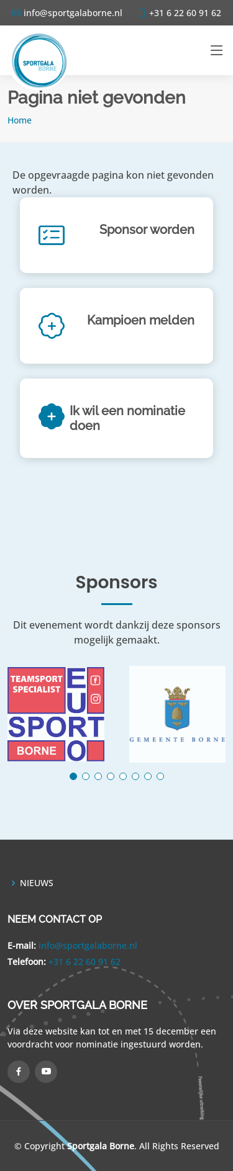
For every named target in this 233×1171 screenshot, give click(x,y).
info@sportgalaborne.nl (88, 945)
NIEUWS (36, 883)
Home (19, 120)
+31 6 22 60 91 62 (84, 961)
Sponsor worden (146, 229)
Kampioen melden (140, 320)
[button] (73, 776)
